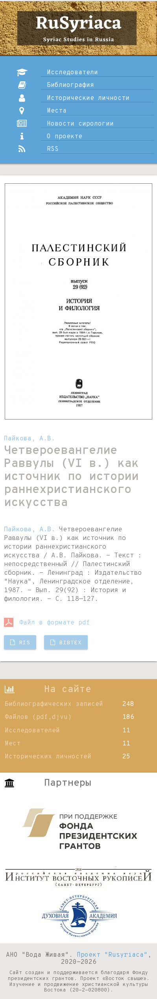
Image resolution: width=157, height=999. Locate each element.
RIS (20, 643)
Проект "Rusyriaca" (112, 955)
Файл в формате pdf (47, 623)
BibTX (65, 643)
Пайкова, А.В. (29, 439)
